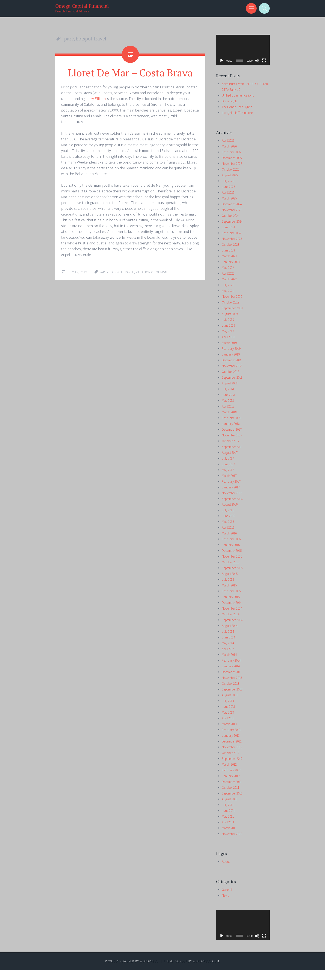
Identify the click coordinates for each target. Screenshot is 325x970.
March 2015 (229, 585)
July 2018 (228, 389)
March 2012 (229, 764)
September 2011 (232, 793)
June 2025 (228, 187)
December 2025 (232, 158)
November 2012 (232, 747)
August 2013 (230, 695)
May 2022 (228, 268)
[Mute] (257, 60)
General (227, 890)
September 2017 (232, 447)
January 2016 (231, 545)
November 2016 (232, 493)
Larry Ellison (96, 98)
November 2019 (232, 297)
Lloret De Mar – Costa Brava (130, 72)
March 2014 (229, 655)
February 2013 (231, 730)
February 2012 (231, 770)
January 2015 (231, 597)
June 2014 (228, 637)
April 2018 (228, 406)
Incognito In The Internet (237, 113)
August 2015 (230, 574)
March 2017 (229, 476)
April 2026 (228, 140)
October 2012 (230, 753)
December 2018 (232, 360)
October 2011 (230, 788)
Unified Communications (238, 95)
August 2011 (230, 799)
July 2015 (228, 579)
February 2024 (231, 233)
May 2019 (228, 331)
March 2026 (229, 146)
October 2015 (230, 562)
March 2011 (229, 828)
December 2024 (232, 204)
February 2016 (231, 539)
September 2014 (232, 620)
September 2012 (232, 759)
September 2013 (232, 689)
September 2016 (232, 499)
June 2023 (228, 250)
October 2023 (230, 244)
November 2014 (232, 608)
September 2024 (232, 221)
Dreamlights (229, 101)
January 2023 (231, 262)
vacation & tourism (151, 272)
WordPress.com (206, 961)
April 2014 (228, 649)
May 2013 (228, 712)
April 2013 (228, 718)
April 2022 (228, 273)
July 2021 (228, 285)
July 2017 (228, 458)
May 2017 (228, 470)
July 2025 (228, 181)
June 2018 (228, 395)
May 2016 (228, 522)
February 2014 (231, 660)
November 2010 (232, 834)
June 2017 (228, 464)
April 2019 (228, 337)
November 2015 (232, 556)
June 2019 (228, 325)
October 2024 (230, 216)
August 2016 (230, 504)
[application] (243, 50)
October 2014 (230, 614)
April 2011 (228, 822)
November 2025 (232, 164)
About (226, 862)
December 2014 (232, 603)
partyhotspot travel (116, 272)
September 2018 (232, 377)
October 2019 (230, 302)
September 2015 (232, 568)
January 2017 (231, 487)
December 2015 (232, 551)
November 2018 (232, 366)
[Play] (222, 60)
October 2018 (230, 372)
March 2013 (229, 724)
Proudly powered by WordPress (131, 961)
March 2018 (229, 412)
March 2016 (229, 533)
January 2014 (231, 666)
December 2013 (232, 672)
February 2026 (231, 152)
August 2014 (230, 626)
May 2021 (228, 291)
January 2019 (231, 354)
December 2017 (232, 429)
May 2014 (228, 643)
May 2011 (228, 816)
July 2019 (228, 320)
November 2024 (232, 210)
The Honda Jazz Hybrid (237, 107)
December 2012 (232, 741)
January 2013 (231, 735)
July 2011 (228, 805)
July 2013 (228, 701)
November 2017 (232, 435)
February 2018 (231, 418)
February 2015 (231, 591)
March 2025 (229, 198)
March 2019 (229, 343)
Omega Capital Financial (82, 6)
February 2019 (231, 349)
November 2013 (232, 678)
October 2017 (230, 441)
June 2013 (228, 707)
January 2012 (231, 776)
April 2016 (228, 527)
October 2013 (230, 683)
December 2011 (232, 782)
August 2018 (230, 383)
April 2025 (228, 192)
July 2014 (228, 631)
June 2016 (228, 516)
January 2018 (231, 424)
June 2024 (228, 227)
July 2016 (228, 510)
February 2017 (231, 481)
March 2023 (229, 256)
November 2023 (232, 239)
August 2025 (230, 175)
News (225, 895)
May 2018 (228, 401)
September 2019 (232, 308)
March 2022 (229, 279)
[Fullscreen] (264, 60)
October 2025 (230, 169)
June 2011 (228, 811)
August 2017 (230, 453)
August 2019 (230, 314)
